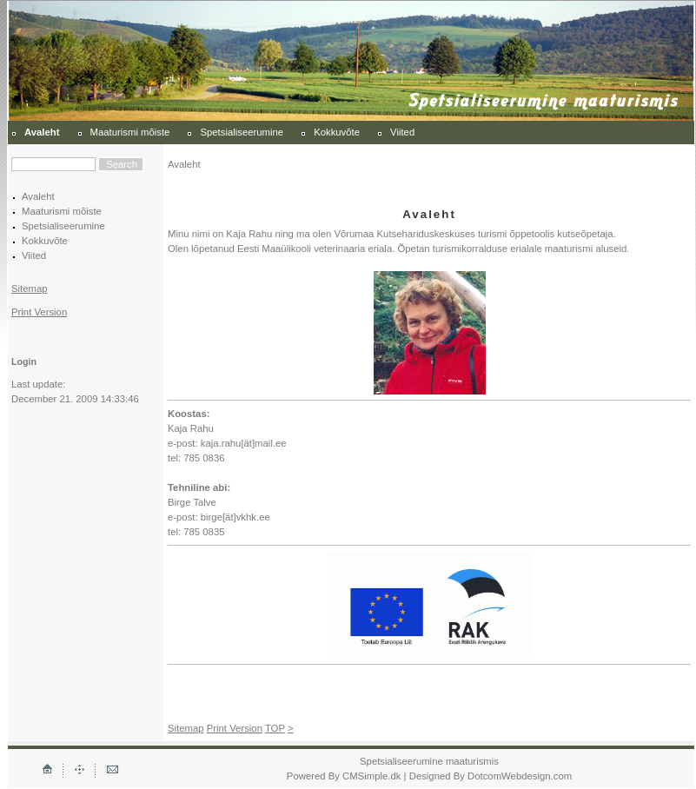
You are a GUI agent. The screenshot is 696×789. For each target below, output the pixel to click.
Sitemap (29, 288)
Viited (402, 132)
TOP (275, 728)
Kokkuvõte (337, 132)
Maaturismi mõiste (130, 132)
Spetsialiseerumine (241, 132)
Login (23, 361)
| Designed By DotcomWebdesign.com (488, 776)
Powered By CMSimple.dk (344, 776)
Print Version (39, 312)
